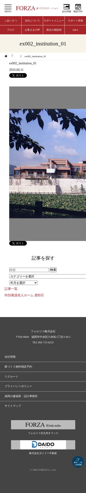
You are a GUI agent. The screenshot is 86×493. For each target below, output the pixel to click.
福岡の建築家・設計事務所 (21, 396)
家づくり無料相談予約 (18, 366)
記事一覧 (11, 289)
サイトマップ (13, 405)
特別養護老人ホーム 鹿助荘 (24, 295)
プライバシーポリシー (18, 386)
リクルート (11, 376)
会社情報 (66, 11)
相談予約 (78, 11)
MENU (8, 11)
